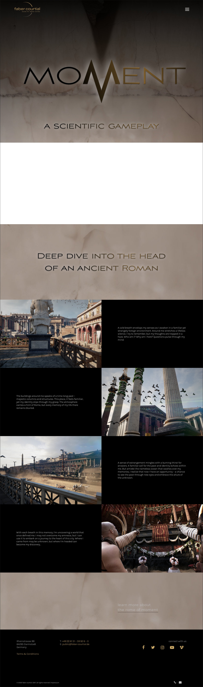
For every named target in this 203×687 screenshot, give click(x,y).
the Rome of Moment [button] (138, 610)
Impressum (55, 683)
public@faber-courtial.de (75, 644)
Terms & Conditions (28, 653)
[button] (187, 9)
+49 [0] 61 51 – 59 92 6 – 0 (75, 641)
